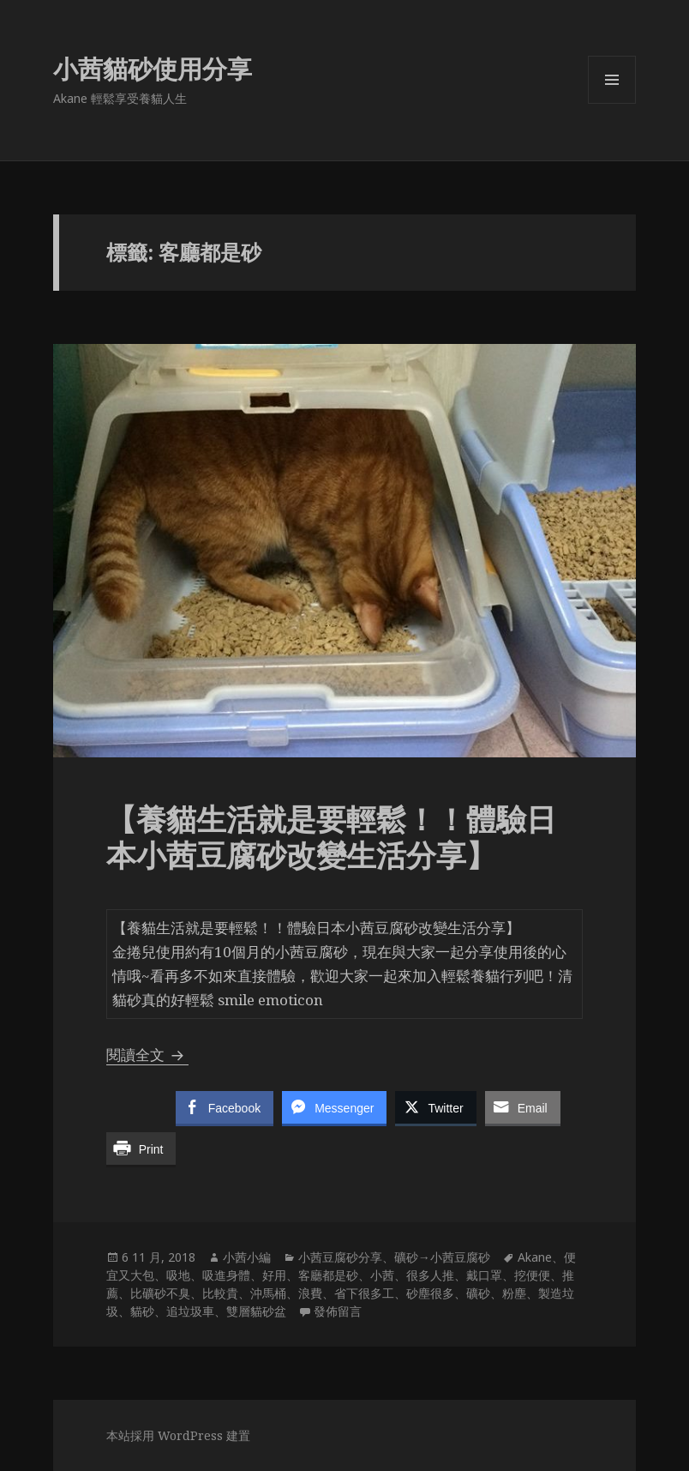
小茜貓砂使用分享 (152, 68)
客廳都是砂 (328, 1275)
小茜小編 (247, 1257)
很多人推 (430, 1275)
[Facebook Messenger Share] (334, 1107)
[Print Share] (141, 1148)
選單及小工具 (612, 103)
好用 (274, 1275)
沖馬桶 (268, 1293)
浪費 (310, 1293)
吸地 (178, 1275)
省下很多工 (364, 1293)
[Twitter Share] (435, 1107)
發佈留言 (338, 1311)
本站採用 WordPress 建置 (178, 1435)
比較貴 (220, 1293)
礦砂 (478, 1293)
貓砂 (142, 1311)
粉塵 (514, 1293)
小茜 (382, 1275)
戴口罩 (484, 1275)
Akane (535, 1257)
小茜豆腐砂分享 (340, 1257)
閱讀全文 (147, 1054)
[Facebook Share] (224, 1107)
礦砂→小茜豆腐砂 (442, 1257)
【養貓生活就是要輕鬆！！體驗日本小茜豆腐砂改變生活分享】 (331, 837)
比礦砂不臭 (160, 1293)
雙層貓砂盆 (256, 1311)
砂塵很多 (430, 1293)
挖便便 (532, 1275)
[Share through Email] (522, 1107)
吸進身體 (226, 1275)
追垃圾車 (190, 1311)
